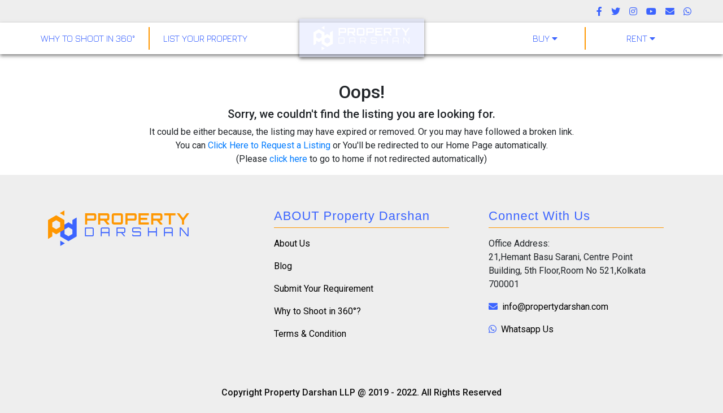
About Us (292, 243)
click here (288, 158)
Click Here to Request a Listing (269, 145)
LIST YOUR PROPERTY (205, 38)
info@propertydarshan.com (548, 306)
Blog (283, 266)
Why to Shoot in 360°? (317, 311)
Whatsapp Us (521, 329)
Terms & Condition (310, 333)
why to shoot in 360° (88, 38)
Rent (640, 38)
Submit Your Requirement (323, 288)
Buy (545, 38)
